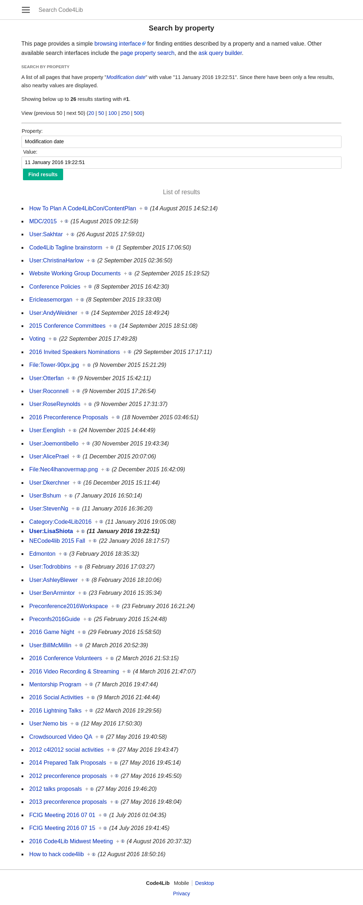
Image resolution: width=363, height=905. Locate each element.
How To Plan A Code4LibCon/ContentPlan (82, 208)
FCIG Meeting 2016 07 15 (62, 828)
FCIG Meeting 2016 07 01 (62, 815)
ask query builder (220, 53)
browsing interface (117, 44)
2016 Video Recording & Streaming (74, 671)
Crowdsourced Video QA (60, 737)
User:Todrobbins (50, 567)
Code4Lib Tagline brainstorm (65, 247)
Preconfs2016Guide (54, 619)
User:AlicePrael (49, 456)
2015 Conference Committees (67, 326)
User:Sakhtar (46, 234)
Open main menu (26, 9)
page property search (147, 53)
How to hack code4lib (56, 854)
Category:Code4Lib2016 (60, 522)
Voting (37, 339)
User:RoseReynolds (54, 404)
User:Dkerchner (49, 483)
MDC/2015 (43, 221)
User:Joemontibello (54, 443)
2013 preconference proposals (68, 802)
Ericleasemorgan (50, 300)
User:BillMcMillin (50, 645)
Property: (32, 131)
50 (101, 113)
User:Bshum (45, 496)
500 (138, 113)
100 (112, 113)
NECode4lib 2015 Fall (57, 541)
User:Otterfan (46, 378)
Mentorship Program (55, 684)
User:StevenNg (49, 508)
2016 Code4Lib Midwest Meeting (71, 841)
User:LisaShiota (51, 531)
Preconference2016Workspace (68, 606)
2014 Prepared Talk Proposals (67, 763)
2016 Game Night (51, 632)
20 (91, 113)
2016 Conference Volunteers (65, 658)
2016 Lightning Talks (55, 711)
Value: (30, 152)
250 (125, 113)
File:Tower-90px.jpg (54, 365)
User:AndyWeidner (53, 313)
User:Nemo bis (48, 723)
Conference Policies (54, 287)
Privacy (181, 893)
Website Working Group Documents (75, 273)
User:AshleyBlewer (53, 580)
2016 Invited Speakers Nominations (74, 352)
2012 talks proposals (55, 789)
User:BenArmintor (52, 593)
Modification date (126, 77)
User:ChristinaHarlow (56, 260)
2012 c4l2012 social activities (66, 750)
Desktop (204, 883)
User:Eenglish (47, 430)
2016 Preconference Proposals (68, 417)
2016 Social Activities (56, 697)
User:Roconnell (49, 391)
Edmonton (42, 554)
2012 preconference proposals (68, 776)
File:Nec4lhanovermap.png (63, 469)
